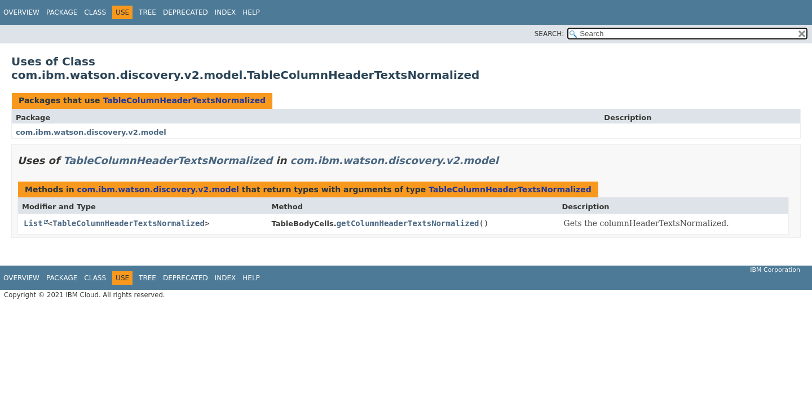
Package (61, 12)
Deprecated (185, 12)
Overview (21, 12)
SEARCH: (549, 34)
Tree (147, 12)
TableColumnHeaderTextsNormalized (184, 100)
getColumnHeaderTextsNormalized (408, 223)
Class (95, 12)
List (33, 223)
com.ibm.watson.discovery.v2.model (91, 132)
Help (251, 12)
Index (225, 12)
